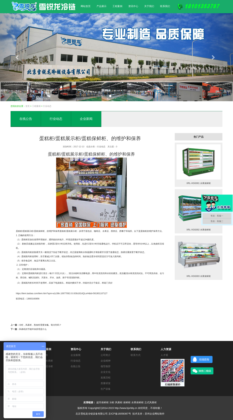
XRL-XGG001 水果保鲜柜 (198, 183)
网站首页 (86, 6)
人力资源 (166, 349)
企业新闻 (86, 119)
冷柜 (111, 402)
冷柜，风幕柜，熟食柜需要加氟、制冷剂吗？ (40, 325)
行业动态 (47, 106)
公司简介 (105, 355)
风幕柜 (119, 402)
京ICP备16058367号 (119, 413)
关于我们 (149, 6)
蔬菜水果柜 (47, 360)
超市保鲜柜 (102, 402)
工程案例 (117, 6)
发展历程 (105, 377)
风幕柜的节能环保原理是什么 (33, 329)
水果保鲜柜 (137, 402)
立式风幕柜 (150, 402)
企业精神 (105, 360)
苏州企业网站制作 (155, 413)
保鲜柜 (127, 402)
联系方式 (136, 355)
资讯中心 (133, 6)
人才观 (164, 355)
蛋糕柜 (19, 231)
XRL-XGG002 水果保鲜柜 (198, 229)
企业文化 (105, 372)
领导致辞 (105, 366)
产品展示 (101, 6)
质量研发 (105, 383)
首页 (27, 106)
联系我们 (165, 6)
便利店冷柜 (47, 366)
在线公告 (25, 119)
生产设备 (105, 388)
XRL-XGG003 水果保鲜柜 (198, 276)
